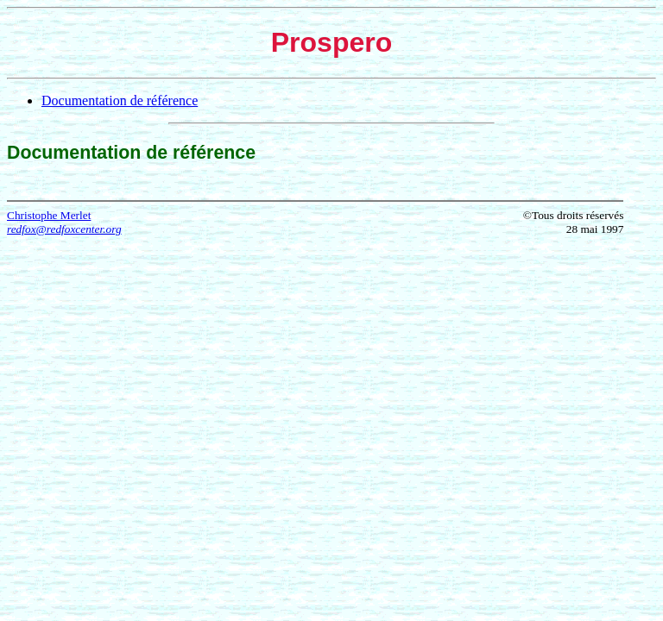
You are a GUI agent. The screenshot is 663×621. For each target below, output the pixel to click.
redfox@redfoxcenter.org (64, 229)
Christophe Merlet (49, 215)
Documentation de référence (119, 100)
